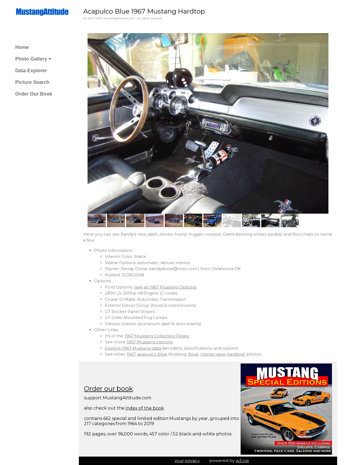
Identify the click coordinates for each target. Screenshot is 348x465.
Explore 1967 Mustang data (133, 348)
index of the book (145, 408)
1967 (130, 354)
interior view (212, 354)
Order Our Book (33, 94)
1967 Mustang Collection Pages (157, 336)
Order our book (108, 389)
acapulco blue (152, 354)
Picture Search (32, 82)
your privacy (187, 460)
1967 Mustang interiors (149, 341)
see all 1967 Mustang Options (165, 287)
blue (193, 354)
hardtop (235, 354)
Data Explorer (31, 70)
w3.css (242, 460)
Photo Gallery (33, 59)
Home (22, 47)
